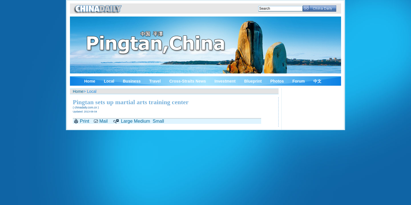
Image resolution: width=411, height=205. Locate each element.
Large (127, 121)
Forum (298, 81)
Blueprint (253, 81)
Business (131, 81)
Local (109, 81)
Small (158, 121)
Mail (103, 121)
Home (89, 81)
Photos (277, 81)
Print (84, 121)
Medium (142, 121)
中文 (317, 81)
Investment (225, 81)
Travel (155, 81)
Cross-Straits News (187, 81)
